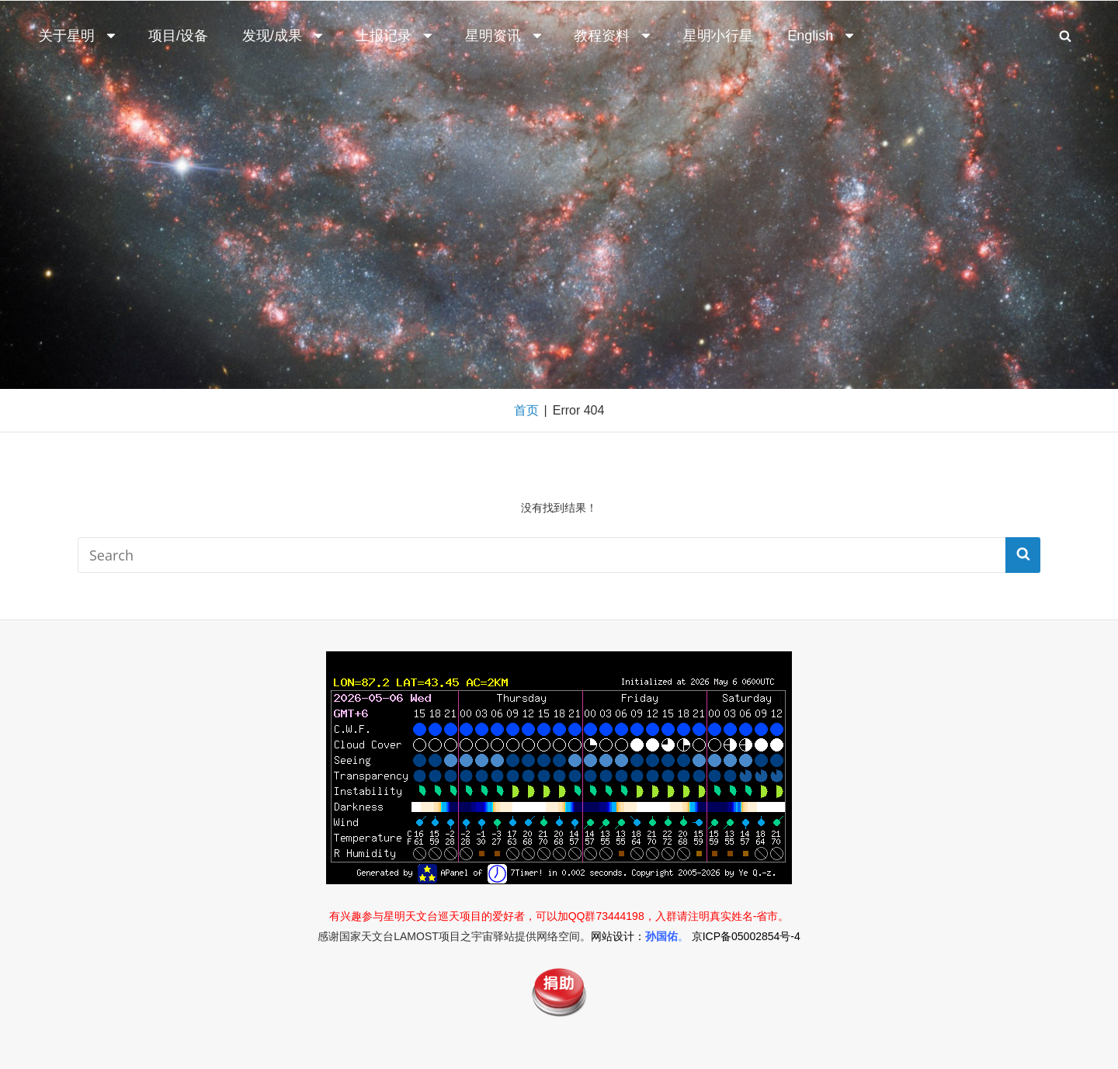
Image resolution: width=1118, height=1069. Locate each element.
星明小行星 (718, 35)
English (821, 35)
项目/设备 (178, 35)
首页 (526, 410)
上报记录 (395, 35)
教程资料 (613, 35)
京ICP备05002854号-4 (746, 936)
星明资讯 (504, 35)
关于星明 (78, 35)
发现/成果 (283, 35)
